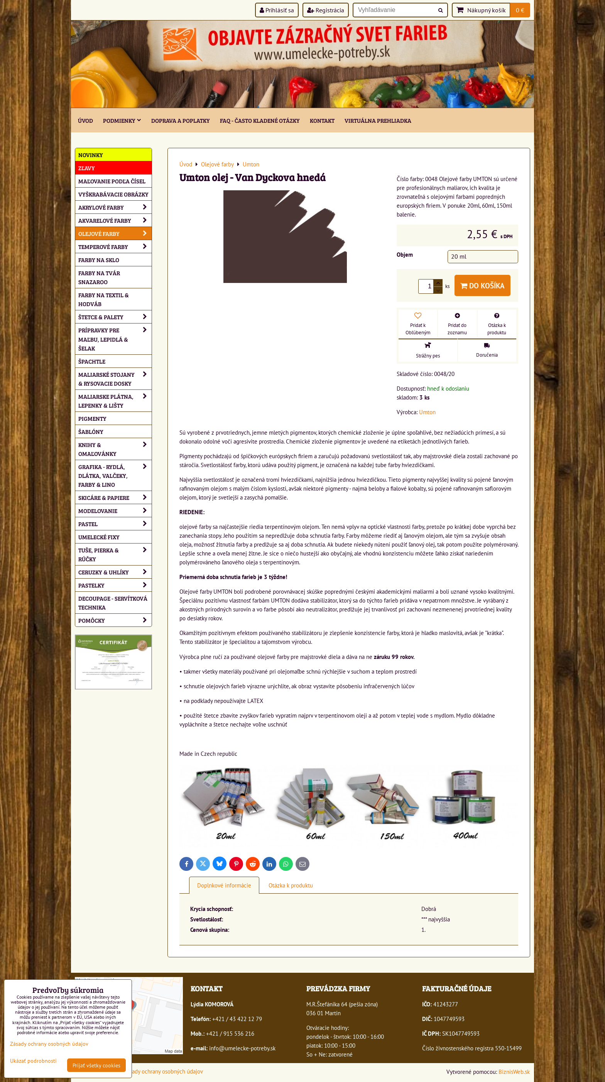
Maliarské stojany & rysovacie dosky (115, 378)
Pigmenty (92, 418)
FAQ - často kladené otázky (260, 120)
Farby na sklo (98, 260)
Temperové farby (115, 246)
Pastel (115, 523)
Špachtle (91, 361)
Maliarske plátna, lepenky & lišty (115, 400)
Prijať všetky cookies (96, 1065)
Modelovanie (115, 510)
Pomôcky (115, 620)
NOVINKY (90, 155)
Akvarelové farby (115, 220)
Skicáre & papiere (115, 497)
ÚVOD (85, 120)
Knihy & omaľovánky (115, 449)
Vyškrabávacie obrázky (113, 194)
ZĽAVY (86, 168)
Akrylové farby (115, 207)
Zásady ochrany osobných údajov (163, 1071)
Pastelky (115, 585)
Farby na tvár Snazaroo (99, 277)
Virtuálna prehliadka (378, 120)
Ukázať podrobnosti (33, 1061)
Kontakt (322, 120)
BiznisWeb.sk (514, 1071)
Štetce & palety (115, 316)
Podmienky (122, 120)
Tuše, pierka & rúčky (115, 554)
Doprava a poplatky (180, 120)
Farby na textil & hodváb (103, 299)
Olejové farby (115, 233)
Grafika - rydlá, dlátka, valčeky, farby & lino (115, 475)
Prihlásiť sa (277, 10)
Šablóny (90, 431)
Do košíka (482, 285)
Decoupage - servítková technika (112, 602)
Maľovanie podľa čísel (111, 181)
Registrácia (325, 10)
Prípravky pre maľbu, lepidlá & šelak (115, 338)
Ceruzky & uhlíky (115, 572)
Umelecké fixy (99, 537)
